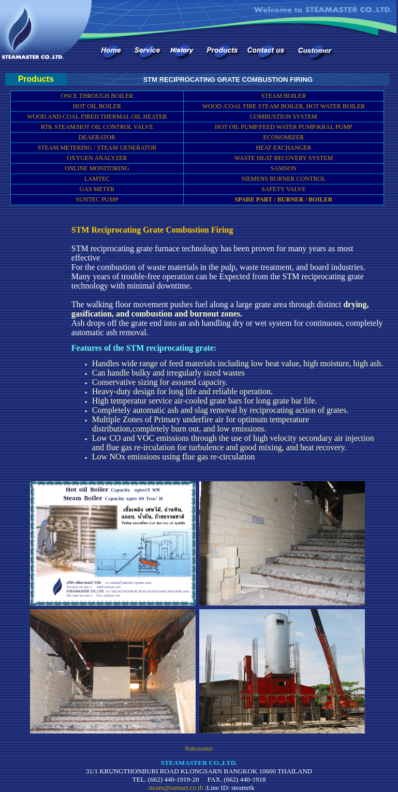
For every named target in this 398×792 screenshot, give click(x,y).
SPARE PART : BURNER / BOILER (283, 199)
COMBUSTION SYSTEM (283, 116)
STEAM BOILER (283, 95)
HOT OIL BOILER (97, 106)
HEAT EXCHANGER (283, 147)
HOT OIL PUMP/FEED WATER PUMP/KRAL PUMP (283, 127)
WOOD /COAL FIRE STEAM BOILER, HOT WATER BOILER (283, 106)
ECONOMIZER (283, 137)
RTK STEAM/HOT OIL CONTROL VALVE (97, 127)
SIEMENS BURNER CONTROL (284, 178)
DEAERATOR (97, 137)
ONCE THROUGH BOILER (97, 95)
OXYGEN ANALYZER (97, 158)
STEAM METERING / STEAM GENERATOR (97, 147)
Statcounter (199, 748)
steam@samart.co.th (176, 787)
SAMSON (284, 168)
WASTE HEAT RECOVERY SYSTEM (283, 158)
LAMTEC (97, 178)
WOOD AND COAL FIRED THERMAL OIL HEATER (97, 116)
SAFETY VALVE (283, 189)
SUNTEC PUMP (97, 199)
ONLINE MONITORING (97, 168)
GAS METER (97, 189)
